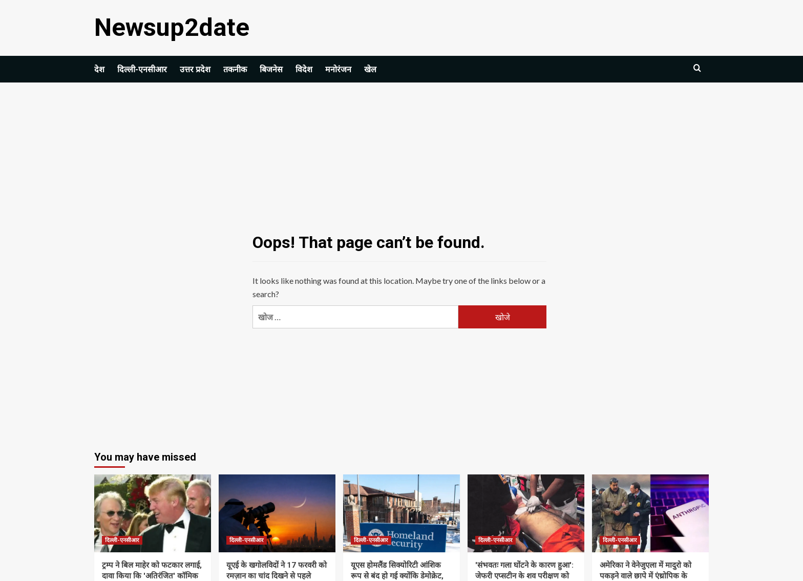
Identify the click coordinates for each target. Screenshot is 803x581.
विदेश (303, 69)
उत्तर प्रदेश (195, 69)
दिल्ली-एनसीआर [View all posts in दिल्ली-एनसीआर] (122, 539)
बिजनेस (271, 69)
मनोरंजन (338, 69)
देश (99, 69)
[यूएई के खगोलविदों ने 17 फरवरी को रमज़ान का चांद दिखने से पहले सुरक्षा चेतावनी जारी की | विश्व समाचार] (277, 513)
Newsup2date (170, 27)
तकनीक (235, 69)
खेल (370, 69)
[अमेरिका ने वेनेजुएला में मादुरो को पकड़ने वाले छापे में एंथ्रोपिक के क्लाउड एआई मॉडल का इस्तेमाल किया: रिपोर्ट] (650, 513)
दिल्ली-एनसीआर (142, 69)
